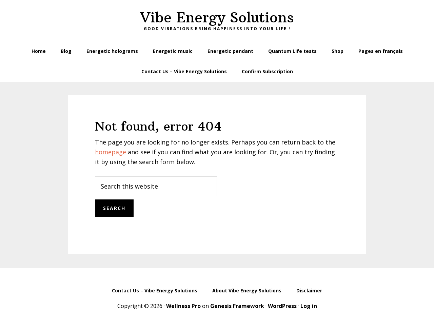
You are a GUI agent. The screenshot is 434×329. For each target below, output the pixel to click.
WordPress (282, 306)
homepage (110, 152)
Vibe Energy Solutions (217, 17)
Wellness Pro (183, 306)
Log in (308, 306)
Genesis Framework (237, 306)
